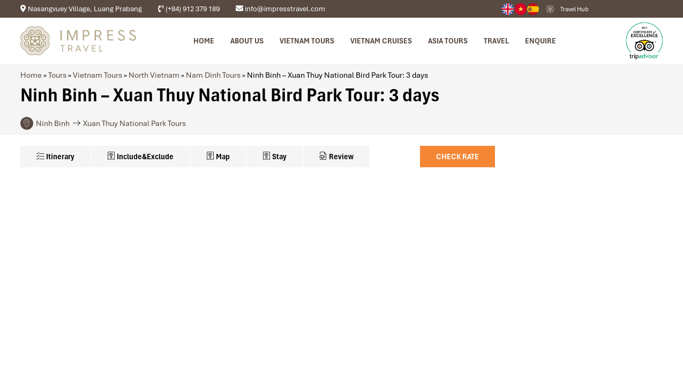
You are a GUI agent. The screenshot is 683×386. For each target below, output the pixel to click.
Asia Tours (448, 41)
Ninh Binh (53, 123)
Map (218, 156)
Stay (274, 156)
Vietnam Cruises (381, 41)
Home (203, 41)
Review (336, 156)
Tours (57, 75)
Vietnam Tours (97, 75)
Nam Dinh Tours (213, 75)
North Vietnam (154, 75)
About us (247, 41)
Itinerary (55, 156)
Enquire (540, 41)
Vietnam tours (307, 41)
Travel (496, 41)
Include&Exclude (140, 156)
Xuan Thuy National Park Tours (134, 123)
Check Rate (457, 156)
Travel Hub (574, 9)
